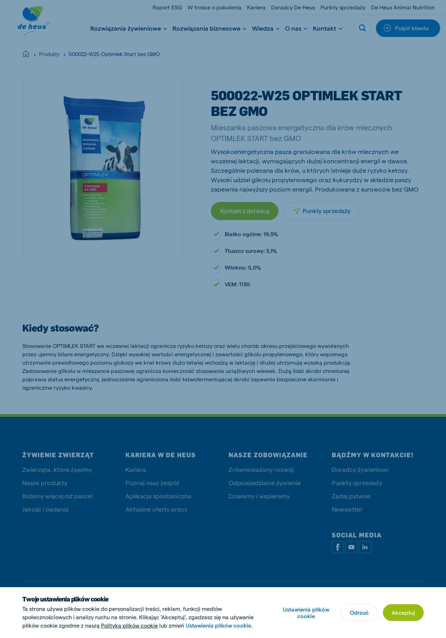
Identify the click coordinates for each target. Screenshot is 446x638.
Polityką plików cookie (129, 625)
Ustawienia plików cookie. (219, 625)
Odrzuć (359, 612)
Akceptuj (403, 612)
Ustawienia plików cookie (306, 612)
